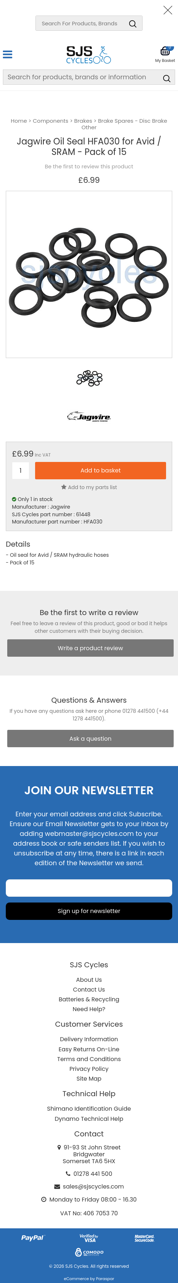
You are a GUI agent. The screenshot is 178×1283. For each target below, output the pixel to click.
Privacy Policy (89, 1069)
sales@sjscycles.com (93, 1186)
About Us (89, 980)
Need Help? (89, 1009)
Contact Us (89, 989)
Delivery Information (89, 1039)
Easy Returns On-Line (89, 1049)
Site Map (89, 1078)
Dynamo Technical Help (89, 1119)
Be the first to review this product (89, 166)
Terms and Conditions (89, 1059)
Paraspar (105, 1279)
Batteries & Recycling (89, 999)
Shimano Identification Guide (89, 1109)
